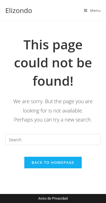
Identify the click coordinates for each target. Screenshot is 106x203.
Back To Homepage (53, 162)
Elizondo (18, 10)
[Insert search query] (53, 139)
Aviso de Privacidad (53, 198)
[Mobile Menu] (92, 10)
